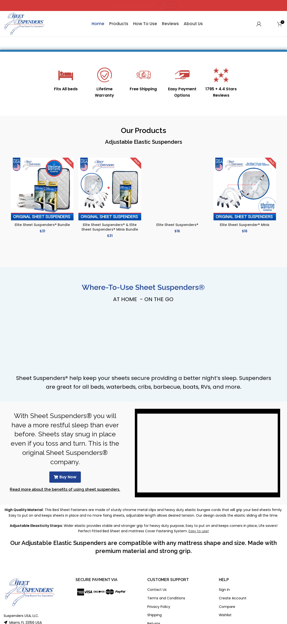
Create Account (232, 598)
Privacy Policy (158, 606)
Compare (227, 606)
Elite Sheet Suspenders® (177, 224)
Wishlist (225, 615)
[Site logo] (24, 23)
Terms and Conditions (166, 598)
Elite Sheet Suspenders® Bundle (42, 224)
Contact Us (157, 589)
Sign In (224, 589)
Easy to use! (199, 531)
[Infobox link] (66, 80)
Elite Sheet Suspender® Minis (244, 224)
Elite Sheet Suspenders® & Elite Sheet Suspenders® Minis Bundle (109, 227)
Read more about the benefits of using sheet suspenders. (65, 489)
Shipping (154, 615)
